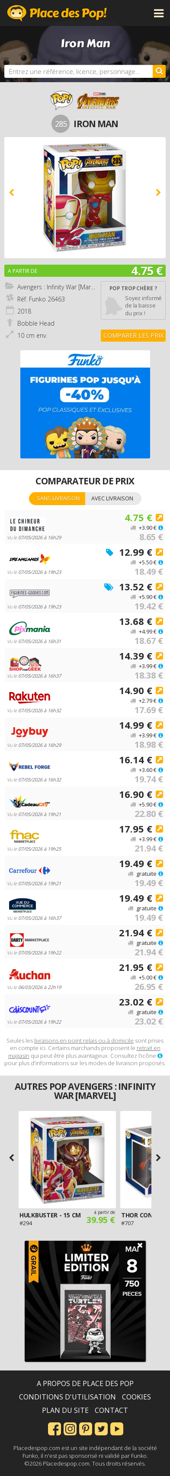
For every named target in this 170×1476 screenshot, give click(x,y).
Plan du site (65, 1410)
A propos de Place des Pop (85, 1383)
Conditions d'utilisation (67, 1397)
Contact (111, 1410)
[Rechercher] (159, 71)
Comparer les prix (133, 335)
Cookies (136, 1397)
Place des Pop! (57, 13)
